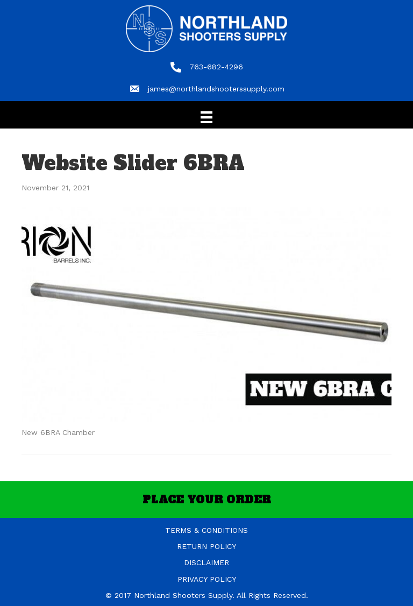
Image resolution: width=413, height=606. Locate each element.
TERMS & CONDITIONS (206, 530)
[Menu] (206, 117)
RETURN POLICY (206, 546)
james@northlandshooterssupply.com (216, 88)
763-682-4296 (216, 66)
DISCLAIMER (206, 562)
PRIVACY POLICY (206, 579)
